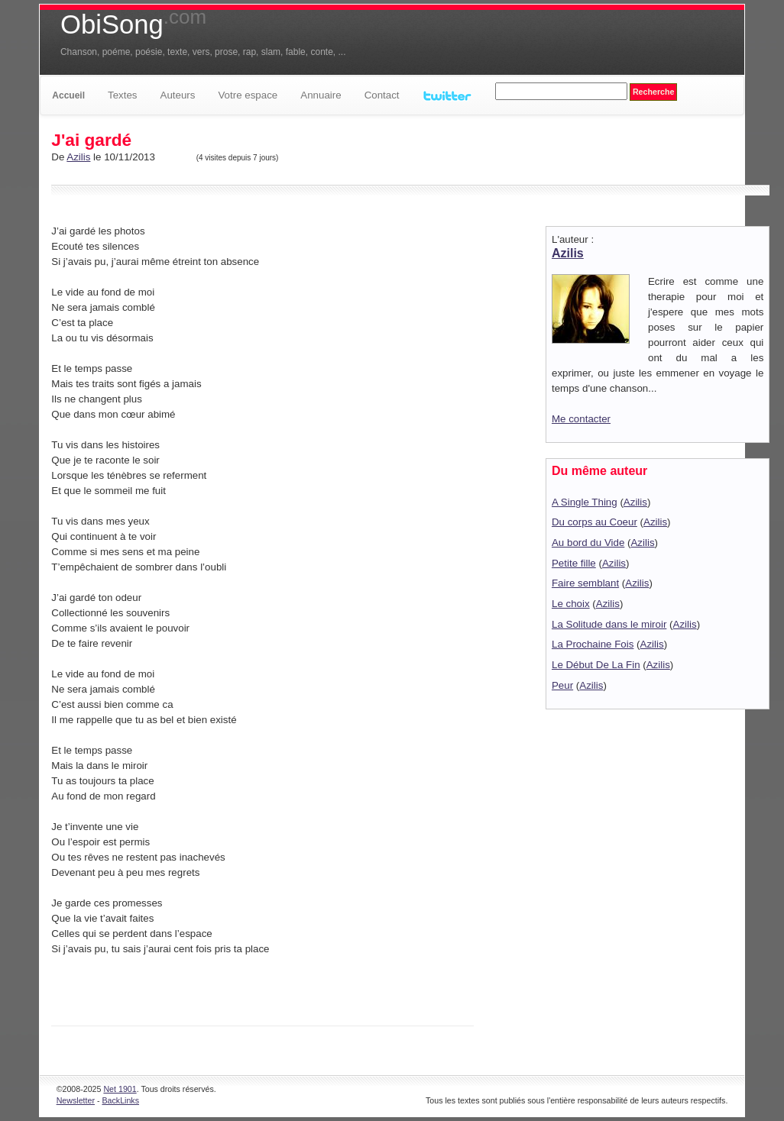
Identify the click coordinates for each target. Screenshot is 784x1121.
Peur (562, 685)
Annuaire (320, 95)
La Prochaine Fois (592, 644)
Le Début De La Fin (596, 664)
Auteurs (178, 95)
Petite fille (574, 563)
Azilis (78, 157)
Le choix (571, 603)
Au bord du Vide (588, 542)
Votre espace (247, 95)
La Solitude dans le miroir (609, 624)
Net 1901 (119, 1089)
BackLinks (120, 1100)
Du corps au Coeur (594, 522)
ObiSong (133, 24)
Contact (382, 95)
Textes (123, 95)
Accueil (68, 95)
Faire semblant (585, 583)
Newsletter (76, 1100)
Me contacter (581, 419)
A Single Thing (584, 502)
